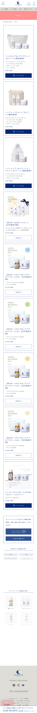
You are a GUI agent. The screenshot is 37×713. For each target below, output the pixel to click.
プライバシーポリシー (25, 703)
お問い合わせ (27, 700)
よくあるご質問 (19, 700)
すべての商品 (4, 9)
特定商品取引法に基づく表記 (13, 703)
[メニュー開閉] (3, 2)
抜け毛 (10, 555)
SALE (20, 9)
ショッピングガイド (13, 698)
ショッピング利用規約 (23, 698)
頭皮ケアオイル (28, 9)
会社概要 (19, 705)
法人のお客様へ (26, 705)
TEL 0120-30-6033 (18, 691)
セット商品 (14, 9)
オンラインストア (7, 22)
